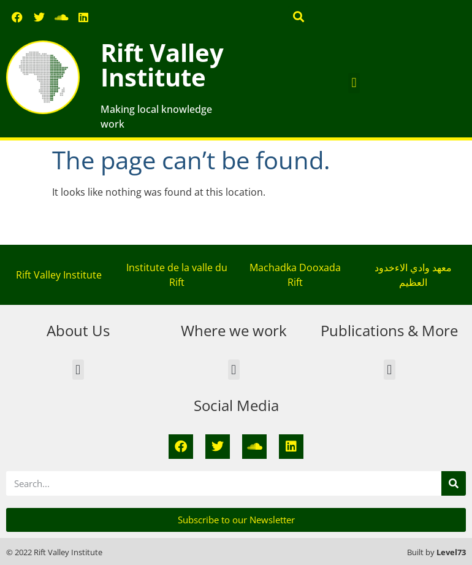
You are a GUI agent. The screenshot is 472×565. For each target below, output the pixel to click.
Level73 (451, 552)
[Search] (453, 483)
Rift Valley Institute (162, 65)
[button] (298, 16)
